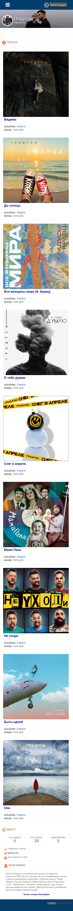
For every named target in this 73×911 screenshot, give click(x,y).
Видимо (10, 119)
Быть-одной (13, 722)
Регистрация (58, 5)
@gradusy (19, 22)
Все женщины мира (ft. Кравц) (27, 291)
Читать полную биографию (36, 894)
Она (7, 808)
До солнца (12, 205)
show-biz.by (63, 903)
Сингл (21, 126)
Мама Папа (12, 549)
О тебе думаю (15, 377)
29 (36, 840)
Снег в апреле (15, 463)
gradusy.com (13, 853)
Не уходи (11, 636)
